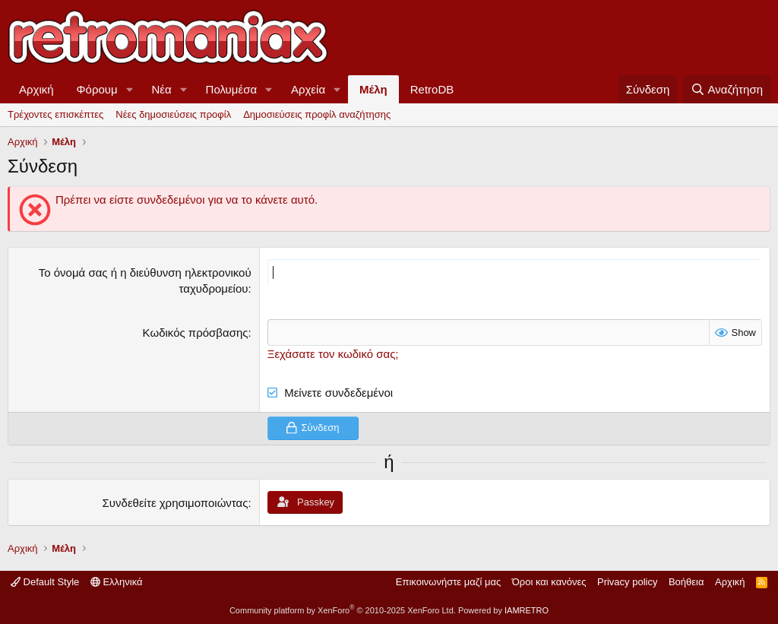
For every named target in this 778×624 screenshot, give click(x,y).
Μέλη (373, 89)
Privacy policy (627, 582)
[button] (130, 89)
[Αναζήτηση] (726, 89)
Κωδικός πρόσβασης (195, 332)
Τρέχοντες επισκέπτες (55, 114)
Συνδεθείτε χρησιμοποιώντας (175, 502)
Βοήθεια (686, 582)
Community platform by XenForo (342, 610)
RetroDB (432, 89)
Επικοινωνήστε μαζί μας (448, 582)
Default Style (45, 582)
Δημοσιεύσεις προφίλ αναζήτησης (317, 114)
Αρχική (36, 89)
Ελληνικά (116, 582)
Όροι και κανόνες (549, 582)
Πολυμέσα (232, 89)
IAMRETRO (526, 610)
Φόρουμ (97, 89)
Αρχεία (308, 89)
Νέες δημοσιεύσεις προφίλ (173, 114)
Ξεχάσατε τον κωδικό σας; (333, 353)
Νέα (162, 89)
